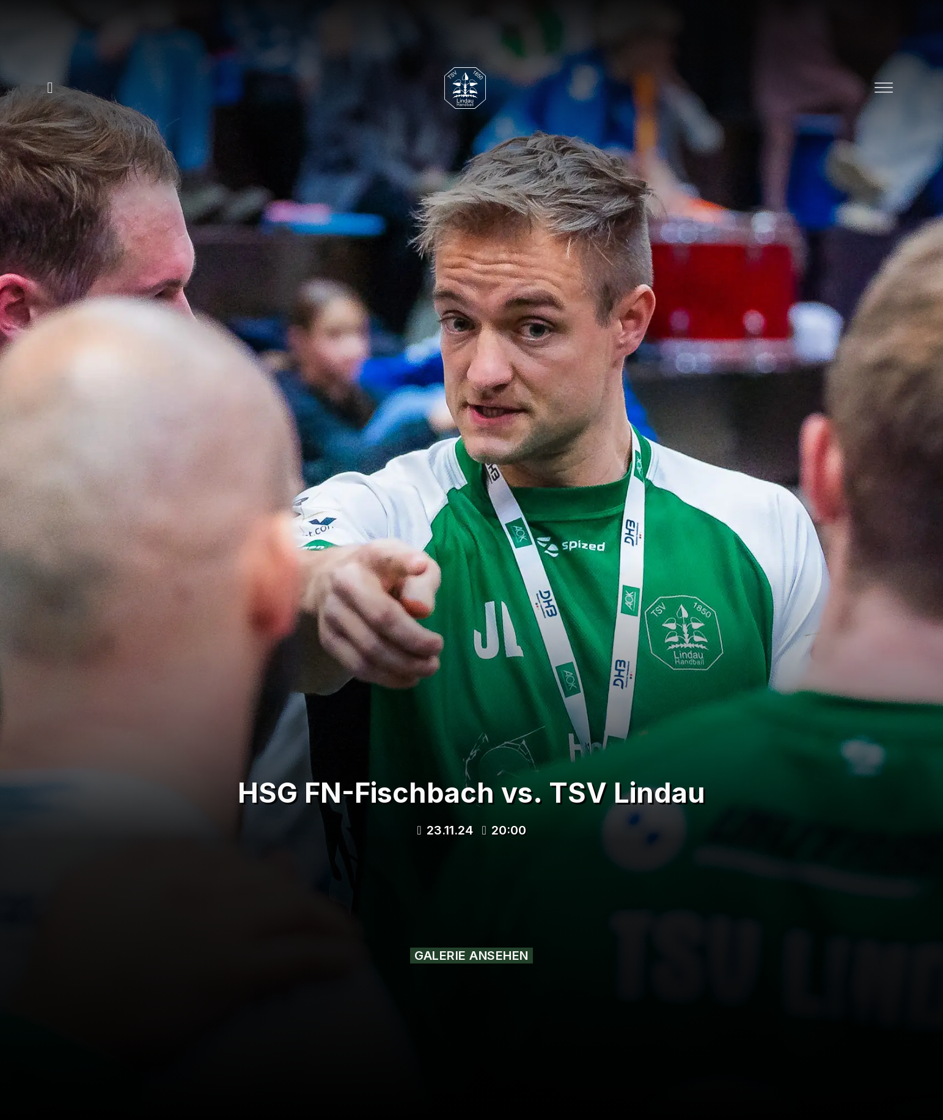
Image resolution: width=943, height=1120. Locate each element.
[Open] (884, 88)
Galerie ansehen (471, 955)
